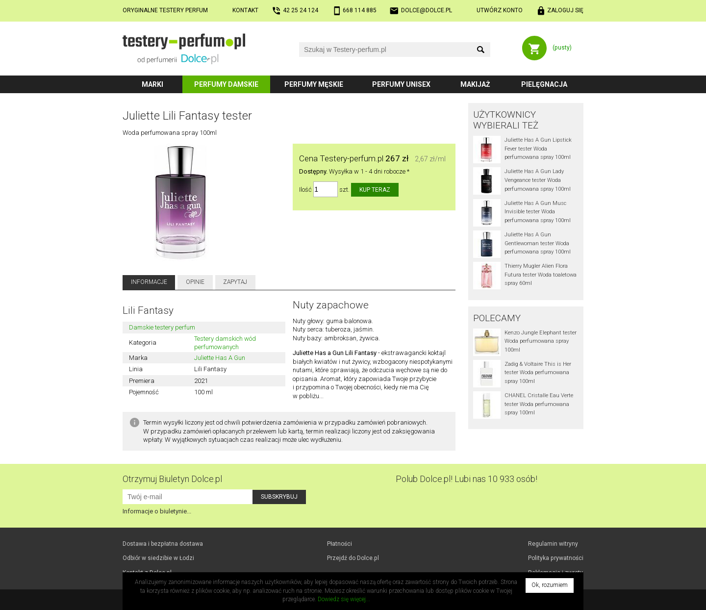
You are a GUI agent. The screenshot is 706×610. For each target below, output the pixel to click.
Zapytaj (235, 282)
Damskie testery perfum (162, 327)
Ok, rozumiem (549, 585)
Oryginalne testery (165, 10)
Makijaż (475, 84)
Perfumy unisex (401, 84)
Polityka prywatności (555, 558)
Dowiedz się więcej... (344, 599)
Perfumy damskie (226, 84)
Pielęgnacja (544, 84)
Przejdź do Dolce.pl (353, 558)
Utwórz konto (500, 10)
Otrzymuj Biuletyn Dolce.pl (172, 479)
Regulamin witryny (553, 543)
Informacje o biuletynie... (157, 511)
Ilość (305, 189)
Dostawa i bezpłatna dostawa (163, 543)
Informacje (149, 282)
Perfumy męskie (313, 84)
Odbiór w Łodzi (158, 558)
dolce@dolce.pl (426, 10)
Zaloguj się (565, 10)
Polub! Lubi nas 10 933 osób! (466, 479)
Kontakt (245, 10)
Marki (152, 84)
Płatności (339, 543)
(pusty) (562, 47)
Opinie (195, 282)
